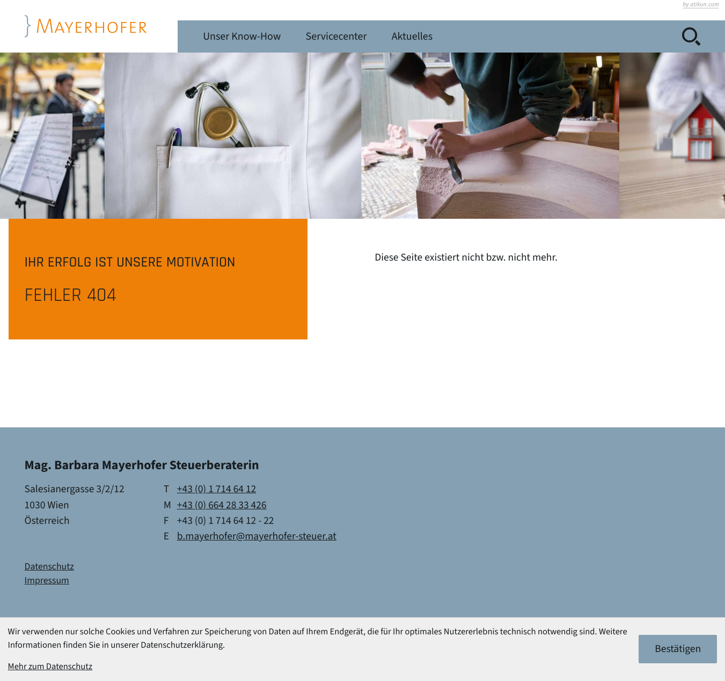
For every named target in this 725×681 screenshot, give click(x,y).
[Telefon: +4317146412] (217, 489)
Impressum (47, 581)
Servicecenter (475, 36)
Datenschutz (49, 567)
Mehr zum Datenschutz (50, 666)
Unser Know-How (379, 36)
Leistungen (288, 36)
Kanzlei (220, 36)
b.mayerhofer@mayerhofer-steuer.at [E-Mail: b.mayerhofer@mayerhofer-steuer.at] (256, 536)
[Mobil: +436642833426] (222, 505)
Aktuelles (553, 36)
